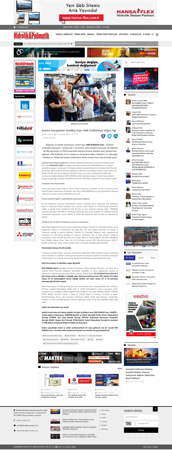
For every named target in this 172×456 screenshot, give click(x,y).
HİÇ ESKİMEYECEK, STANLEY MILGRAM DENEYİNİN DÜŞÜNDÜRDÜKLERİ (143, 105)
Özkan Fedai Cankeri (140, 203)
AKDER (100, 343)
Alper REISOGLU (138, 121)
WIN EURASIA (71, 339)
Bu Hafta (129, 258)
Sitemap (104, 433)
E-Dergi (104, 425)
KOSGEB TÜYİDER (79, 343)
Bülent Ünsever (138, 149)
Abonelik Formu (94, 27)
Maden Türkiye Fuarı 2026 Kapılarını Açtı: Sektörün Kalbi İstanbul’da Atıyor (78, 424)
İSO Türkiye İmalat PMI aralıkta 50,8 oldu (77, 400)
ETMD (91, 343)
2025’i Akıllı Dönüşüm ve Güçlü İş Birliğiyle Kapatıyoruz (144, 116)
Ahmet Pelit (136, 112)
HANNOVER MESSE (56, 169)
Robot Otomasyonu (51, 343)
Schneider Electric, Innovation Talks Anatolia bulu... (143, 278)
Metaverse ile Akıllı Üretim (53, 339)
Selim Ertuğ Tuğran (139, 215)
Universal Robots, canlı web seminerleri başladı (52, 400)
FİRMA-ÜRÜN (79, 34)
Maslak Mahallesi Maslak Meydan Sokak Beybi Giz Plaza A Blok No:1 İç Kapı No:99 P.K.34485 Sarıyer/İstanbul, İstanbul (30, 416)
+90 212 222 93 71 (22, 424)
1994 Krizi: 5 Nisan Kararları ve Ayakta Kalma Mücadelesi (143, 198)
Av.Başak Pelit (137, 128)
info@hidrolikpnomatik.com (26, 429)
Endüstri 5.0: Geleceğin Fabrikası (91, 339)
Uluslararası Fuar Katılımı (141, 190)
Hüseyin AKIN (137, 174)
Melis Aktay (136, 181)
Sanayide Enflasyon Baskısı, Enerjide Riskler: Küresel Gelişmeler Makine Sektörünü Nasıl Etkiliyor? (58, 44)
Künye (76, 27)
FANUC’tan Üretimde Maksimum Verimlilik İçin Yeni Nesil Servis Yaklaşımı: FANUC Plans (79, 440)
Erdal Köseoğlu (138, 160)
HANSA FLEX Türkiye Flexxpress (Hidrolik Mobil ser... (144, 285)
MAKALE (90, 34)
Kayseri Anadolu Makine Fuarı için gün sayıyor (106, 400)
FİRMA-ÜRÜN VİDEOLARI (106, 34)
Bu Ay (141, 258)
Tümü (153, 258)
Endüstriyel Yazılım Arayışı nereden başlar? (142, 218)
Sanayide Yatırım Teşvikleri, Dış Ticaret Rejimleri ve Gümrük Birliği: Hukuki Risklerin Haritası (143, 132)
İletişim (105, 27)
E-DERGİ (146, 34)
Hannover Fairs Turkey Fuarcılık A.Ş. (55, 166)
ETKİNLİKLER (135, 34)
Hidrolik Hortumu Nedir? (141, 176)
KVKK (83, 27)
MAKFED (65, 343)
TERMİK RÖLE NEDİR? (140, 183)
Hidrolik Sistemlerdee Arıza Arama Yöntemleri (142, 143)
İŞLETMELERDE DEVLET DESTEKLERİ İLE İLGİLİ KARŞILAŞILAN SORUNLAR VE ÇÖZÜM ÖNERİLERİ (143, 166)
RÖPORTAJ (123, 34)
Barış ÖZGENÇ (137, 139)
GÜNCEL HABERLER (64, 34)
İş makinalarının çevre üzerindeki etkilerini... (140, 264)
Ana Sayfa (68, 27)
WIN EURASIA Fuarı (95, 148)
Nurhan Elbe (136, 194)
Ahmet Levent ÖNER (139, 101)
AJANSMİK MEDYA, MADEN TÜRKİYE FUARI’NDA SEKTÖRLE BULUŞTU (79, 432)
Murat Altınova (137, 187)
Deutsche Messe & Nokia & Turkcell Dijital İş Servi (61, 347)
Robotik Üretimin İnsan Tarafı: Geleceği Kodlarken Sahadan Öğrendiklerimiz (143, 153)
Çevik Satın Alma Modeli (141, 124)
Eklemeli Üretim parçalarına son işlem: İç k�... (143, 271)
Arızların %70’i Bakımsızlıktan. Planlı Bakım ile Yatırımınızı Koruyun (143, 208)
